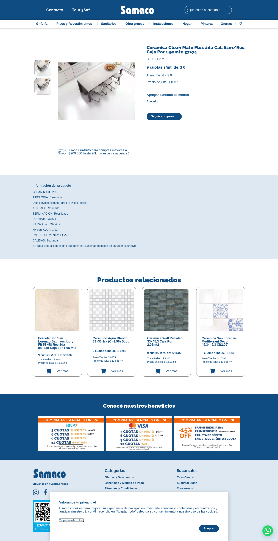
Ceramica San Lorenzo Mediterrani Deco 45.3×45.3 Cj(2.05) (219, 341)
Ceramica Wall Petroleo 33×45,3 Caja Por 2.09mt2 (164, 341)
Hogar (187, 23)
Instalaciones (164, 23)
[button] (35, 430)
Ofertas (226, 23)
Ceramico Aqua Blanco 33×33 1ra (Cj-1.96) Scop (111, 339)
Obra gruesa (136, 23)
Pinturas (207, 23)
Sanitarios (109, 23)
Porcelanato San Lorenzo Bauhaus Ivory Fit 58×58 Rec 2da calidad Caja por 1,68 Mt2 (57, 343)
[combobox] (208, 10)
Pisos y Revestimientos (75, 23)
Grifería (42, 23)
